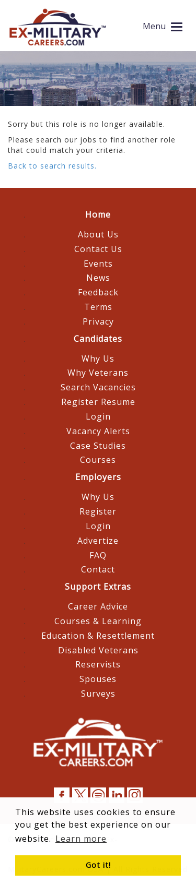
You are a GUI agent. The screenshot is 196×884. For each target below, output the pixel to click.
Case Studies (98, 445)
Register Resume (98, 402)
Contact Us (98, 249)
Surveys (98, 693)
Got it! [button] (98, 865)
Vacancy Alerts (98, 431)
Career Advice (98, 606)
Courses (98, 459)
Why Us (98, 358)
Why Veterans (98, 372)
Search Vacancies (98, 387)
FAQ (98, 555)
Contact (98, 569)
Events (98, 263)
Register (98, 511)
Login (98, 416)
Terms (98, 307)
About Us (98, 234)
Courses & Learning (98, 621)
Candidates (98, 338)
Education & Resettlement (98, 635)
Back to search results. (52, 166)
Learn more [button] (81, 838)
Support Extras (98, 586)
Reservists (98, 664)
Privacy (98, 321)
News (98, 277)
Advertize (98, 540)
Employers (98, 477)
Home (98, 214)
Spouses (98, 679)
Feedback (98, 292)
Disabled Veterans (98, 650)
